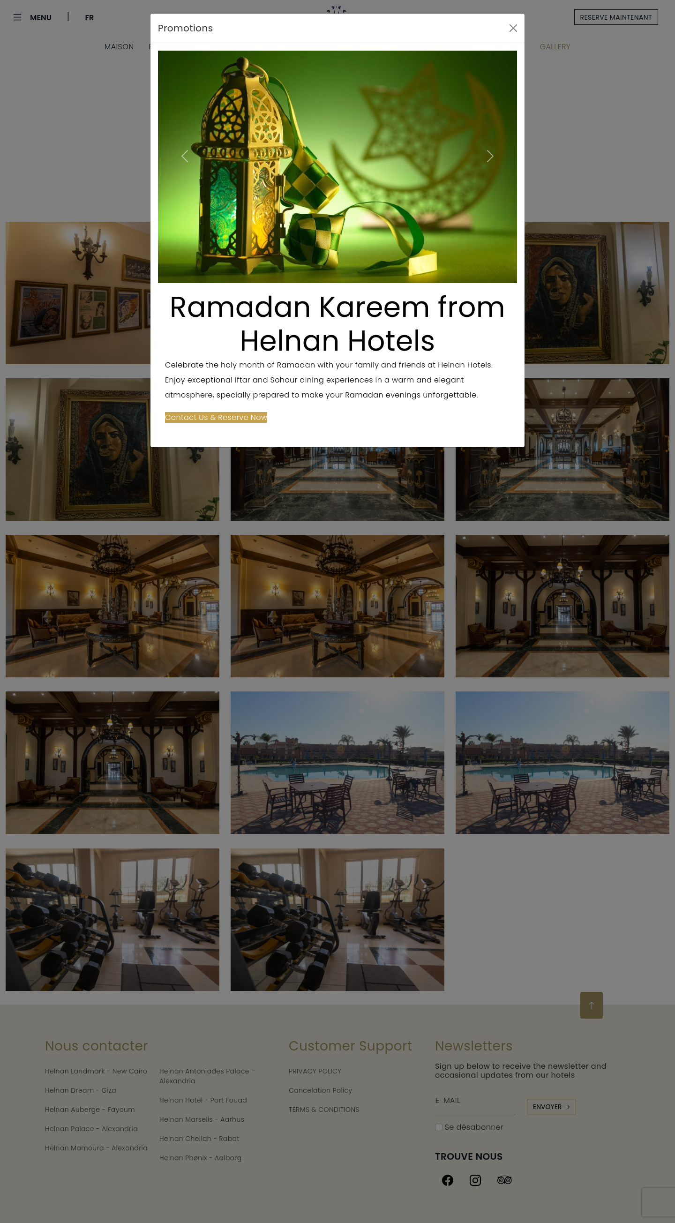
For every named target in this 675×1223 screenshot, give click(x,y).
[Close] (513, 28)
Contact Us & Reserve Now (216, 417)
